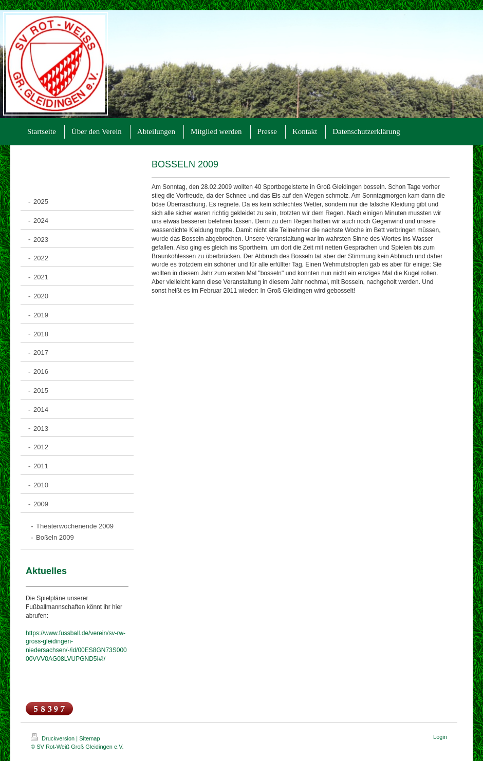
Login (440, 737)
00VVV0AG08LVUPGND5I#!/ (65, 658)
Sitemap (89, 738)
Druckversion (53, 738)
